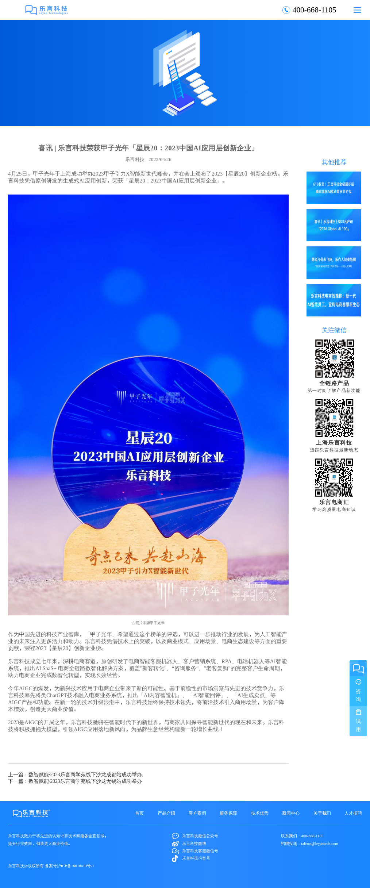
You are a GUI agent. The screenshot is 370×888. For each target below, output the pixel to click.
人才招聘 (353, 813)
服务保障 (228, 813)
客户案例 (197, 813)
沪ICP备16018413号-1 (75, 866)
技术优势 (260, 813)
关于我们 (322, 813)
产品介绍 (166, 813)
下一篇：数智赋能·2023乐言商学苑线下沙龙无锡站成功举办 (75, 781)
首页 (139, 813)
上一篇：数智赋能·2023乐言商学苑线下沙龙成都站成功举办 (75, 774)
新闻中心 (291, 813)
